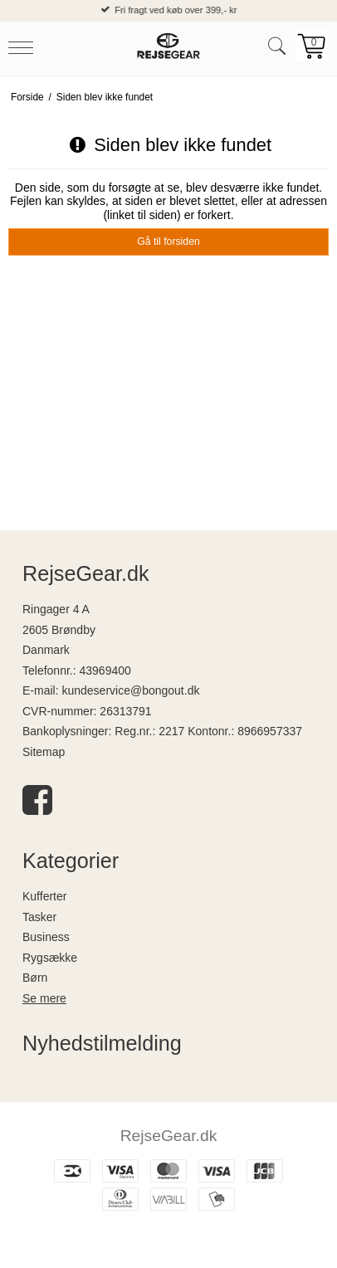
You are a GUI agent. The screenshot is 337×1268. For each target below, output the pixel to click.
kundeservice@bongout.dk (130, 690)
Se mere (44, 998)
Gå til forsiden (168, 241)
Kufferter (44, 896)
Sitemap (43, 751)
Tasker (39, 917)
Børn (34, 977)
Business (46, 937)
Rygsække (49, 957)
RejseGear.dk (168, 1135)
